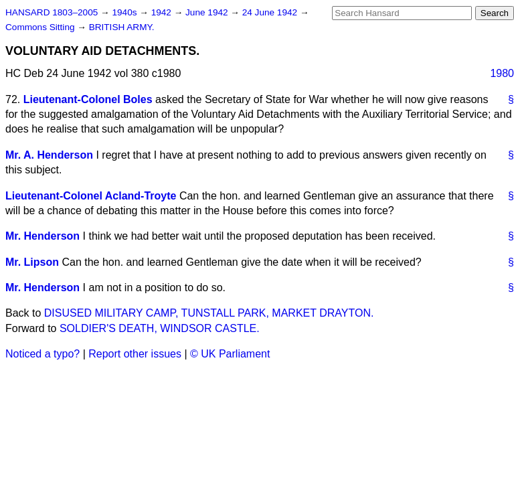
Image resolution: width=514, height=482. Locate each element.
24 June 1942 (271, 12)
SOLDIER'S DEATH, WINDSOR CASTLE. (160, 328)
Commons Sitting (41, 27)
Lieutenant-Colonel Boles (88, 99)
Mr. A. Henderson (49, 155)
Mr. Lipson (32, 262)
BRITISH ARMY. (122, 27)
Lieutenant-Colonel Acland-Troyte (90, 196)
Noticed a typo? (42, 353)
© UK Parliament (230, 353)
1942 (162, 12)
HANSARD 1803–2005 (51, 12)
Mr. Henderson (42, 236)
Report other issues (134, 353)
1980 (502, 73)
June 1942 (207, 12)
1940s (125, 12)
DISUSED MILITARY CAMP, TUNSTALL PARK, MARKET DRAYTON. (209, 313)
